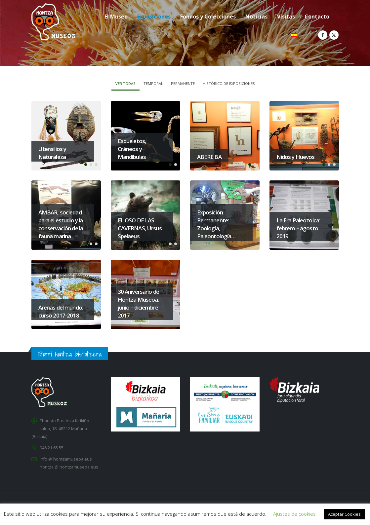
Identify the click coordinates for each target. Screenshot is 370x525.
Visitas (286, 16)
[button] (85, 165)
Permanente (183, 83)
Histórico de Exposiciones (229, 83)
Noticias (256, 16)
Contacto (317, 16)
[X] (334, 35)
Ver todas (125, 83)
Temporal (153, 83)
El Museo (116, 16)
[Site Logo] (53, 21)
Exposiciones (154, 16)
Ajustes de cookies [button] (294, 513)
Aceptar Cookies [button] (344, 514)
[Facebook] (322, 35)
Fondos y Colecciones (208, 16)
